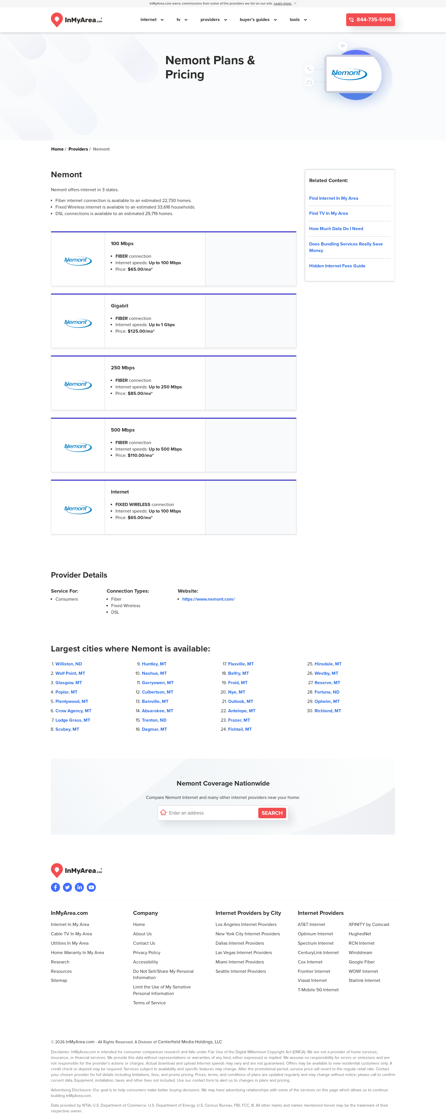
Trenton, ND (154, 720)
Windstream (360, 952)
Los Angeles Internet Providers (246, 924)
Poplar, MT (66, 692)
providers (211, 19)
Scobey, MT (67, 729)
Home (139, 924)
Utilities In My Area (69, 943)
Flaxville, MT (241, 664)
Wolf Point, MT (70, 673)
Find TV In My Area (328, 213)
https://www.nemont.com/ (208, 599)
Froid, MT (237, 683)
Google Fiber (362, 962)
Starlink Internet (364, 980)
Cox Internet (310, 962)
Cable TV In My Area (71, 934)
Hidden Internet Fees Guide (337, 266)
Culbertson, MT (157, 692)
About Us (142, 934)
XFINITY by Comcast (369, 924)
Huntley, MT (154, 664)
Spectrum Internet (316, 943)
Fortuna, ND (327, 692)
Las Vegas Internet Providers (244, 952)
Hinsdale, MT (328, 664)
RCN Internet (362, 943)
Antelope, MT (241, 711)
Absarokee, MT (157, 711)
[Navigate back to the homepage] (76, 20)
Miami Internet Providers (240, 962)
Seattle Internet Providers (241, 971)
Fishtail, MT (240, 729)
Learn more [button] (283, 3)
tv (179, 19)
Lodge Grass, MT (72, 720)
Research (60, 962)
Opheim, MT (327, 701)
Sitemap (59, 980)
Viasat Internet (312, 980)
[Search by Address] (272, 813)
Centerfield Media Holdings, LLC (190, 1042)
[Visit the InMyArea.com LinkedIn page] (79, 887)
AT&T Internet (311, 924)
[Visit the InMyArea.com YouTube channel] (91, 887)
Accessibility (145, 962)
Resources (61, 971)
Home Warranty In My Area (77, 952)
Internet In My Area (70, 924)
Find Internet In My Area (333, 198)
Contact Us (144, 943)
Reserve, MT (327, 683)
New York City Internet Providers (248, 934)
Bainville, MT (155, 701)
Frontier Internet (314, 971)
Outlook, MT (240, 701)
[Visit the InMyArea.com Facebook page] (55, 887)
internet (149, 19)
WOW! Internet (363, 971)
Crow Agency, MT (73, 711)
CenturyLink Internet (318, 952)
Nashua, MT (154, 673)
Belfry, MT (238, 673)
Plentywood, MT (71, 701)
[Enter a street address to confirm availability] (212, 813)
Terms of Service (149, 1003)
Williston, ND (68, 664)
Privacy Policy (146, 952)
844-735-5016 (373, 19)
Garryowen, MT (158, 683)
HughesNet (360, 934)
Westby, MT (326, 673)
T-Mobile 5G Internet (318, 990)
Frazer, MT (239, 720)
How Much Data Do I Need (336, 229)
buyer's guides (255, 19)
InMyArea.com (80, 1042)
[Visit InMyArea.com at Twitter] (67, 887)
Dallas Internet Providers (240, 943)
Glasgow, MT (68, 683)
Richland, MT (328, 711)
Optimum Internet (315, 934)
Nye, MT (236, 692)
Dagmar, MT (154, 729)
